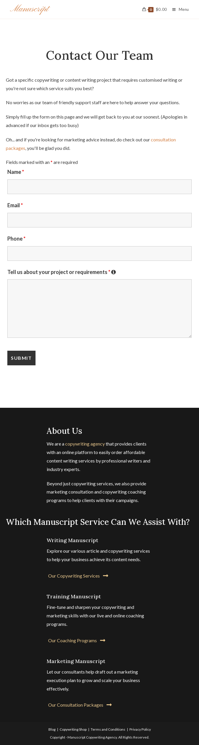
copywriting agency (85, 443)
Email (15, 205)
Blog (51, 729)
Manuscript (29, 9)
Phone (16, 238)
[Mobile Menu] (178, 9)
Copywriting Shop (73, 729)
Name (15, 172)
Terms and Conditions (108, 729)
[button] (78, 575)
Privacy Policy (140, 729)
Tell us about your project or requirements (61, 272)
